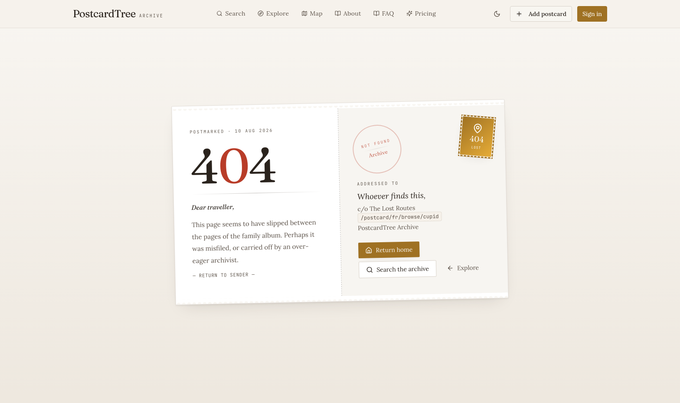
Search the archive (397, 268)
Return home (388, 249)
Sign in (592, 14)
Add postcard (541, 14)
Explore (463, 267)
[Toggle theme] (497, 14)
